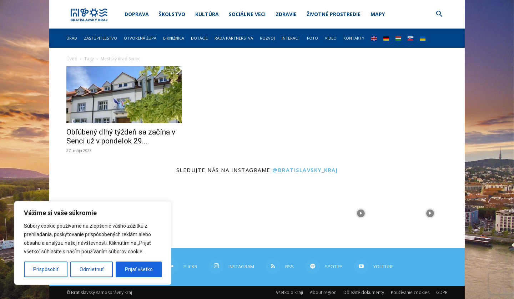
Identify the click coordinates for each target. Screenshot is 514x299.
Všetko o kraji (289, 292)
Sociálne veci (247, 14)
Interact (291, 38)
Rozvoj (267, 38)
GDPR (442, 292)
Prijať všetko (139, 269)
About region (323, 292)
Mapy (378, 14)
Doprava (137, 14)
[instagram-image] (222, 213)
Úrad (71, 38)
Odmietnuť (92, 269)
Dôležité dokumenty (363, 292)
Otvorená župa (140, 38)
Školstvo (172, 14)
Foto (312, 38)
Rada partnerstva (234, 38)
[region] (92, 243)
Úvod (71, 59)
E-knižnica (173, 38)
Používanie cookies (410, 292)
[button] (439, 14)
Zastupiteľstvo (100, 38)
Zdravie (286, 14)
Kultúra (207, 14)
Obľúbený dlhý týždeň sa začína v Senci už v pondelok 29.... (120, 136)
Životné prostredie (334, 14)
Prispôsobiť (46, 269)
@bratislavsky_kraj (305, 169)
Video (331, 38)
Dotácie (199, 38)
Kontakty (353, 38)
